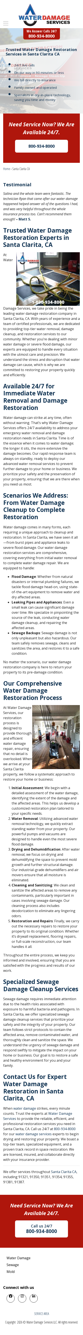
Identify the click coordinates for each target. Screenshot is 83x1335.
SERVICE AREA (41, 1313)
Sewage (13, 1264)
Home (6, 168)
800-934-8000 (65, 1129)
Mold (11, 1271)
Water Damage (18, 1258)
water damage (24, 1108)
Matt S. (25, 219)
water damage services (33, 1134)
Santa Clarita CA (63, 1171)
